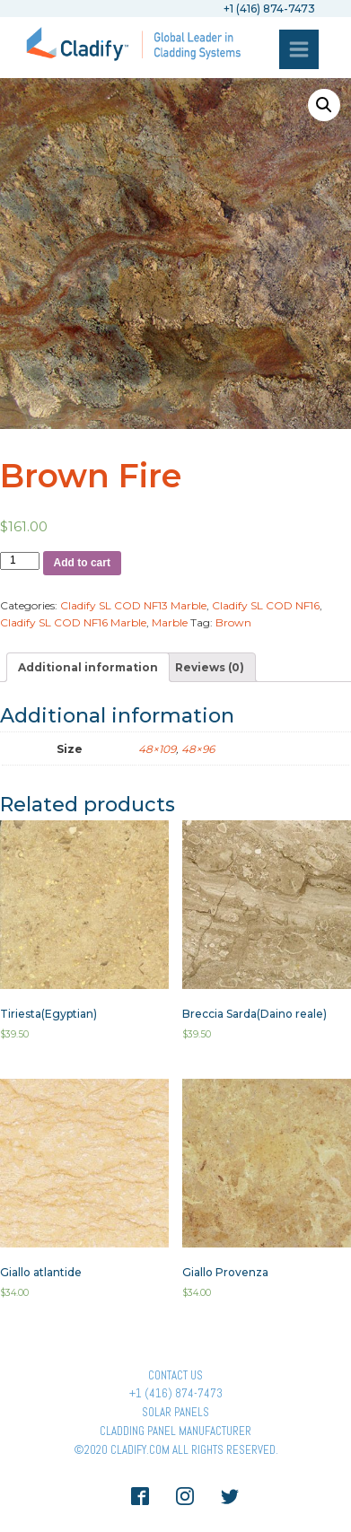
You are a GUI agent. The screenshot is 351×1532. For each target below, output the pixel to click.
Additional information (88, 667)
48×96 (198, 749)
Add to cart (82, 562)
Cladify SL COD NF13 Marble (133, 605)
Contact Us (175, 1375)
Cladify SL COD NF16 (266, 605)
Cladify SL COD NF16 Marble (73, 622)
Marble (170, 622)
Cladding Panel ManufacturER (175, 1431)
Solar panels (175, 1412)
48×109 (157, 749)
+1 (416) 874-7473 (176, 1393)
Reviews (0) (209, 667)
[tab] (88, 667)
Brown (233, 622)
